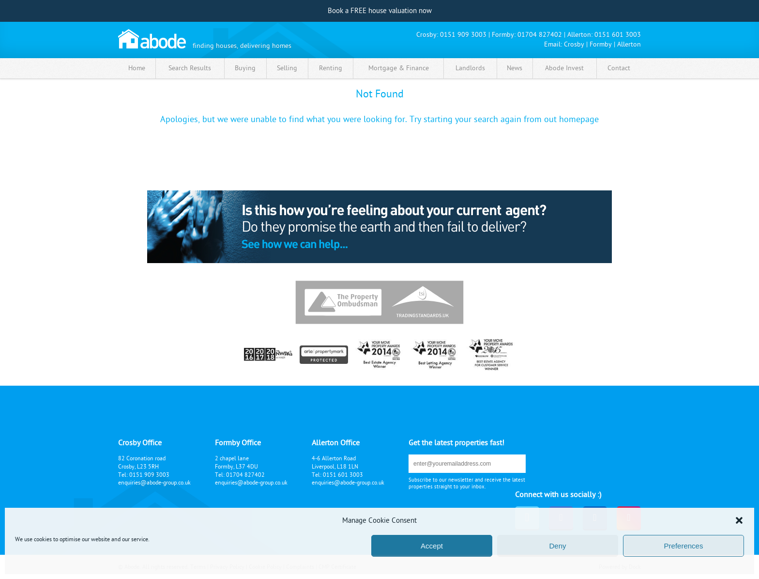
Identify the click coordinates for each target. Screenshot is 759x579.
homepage (579, 119)
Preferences (683, 546)
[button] (739, 520)
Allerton (629, 44)
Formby (601, 44)
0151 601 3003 (617, 35)
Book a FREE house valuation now (380, 11)
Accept (432, 546)
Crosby (574, 44)
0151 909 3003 (463, 35)
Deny (557, 546)
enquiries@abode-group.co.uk (154, 482)
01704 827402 (539, 35)
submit (510, 463)
